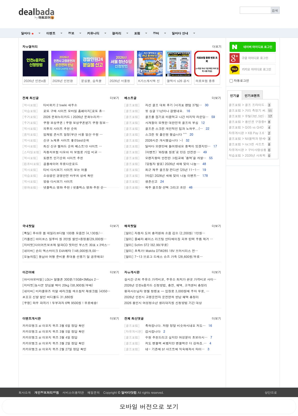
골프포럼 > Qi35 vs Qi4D (246, 127)
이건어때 (28, 272)
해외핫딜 (130, 226)
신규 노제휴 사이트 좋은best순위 (55, 140)
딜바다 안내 (180, 33)
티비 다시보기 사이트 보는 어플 (54, 169)
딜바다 (27, 33)
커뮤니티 (93, 33)
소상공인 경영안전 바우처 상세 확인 (57, 175)
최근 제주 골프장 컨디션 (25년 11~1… (165, 169)
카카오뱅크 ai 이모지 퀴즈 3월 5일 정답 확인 (53, 331)
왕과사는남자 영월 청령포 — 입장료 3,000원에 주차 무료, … (166, 291)
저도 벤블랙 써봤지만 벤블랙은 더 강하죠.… (167, 343)
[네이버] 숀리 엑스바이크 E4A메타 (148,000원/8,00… (60, 250)
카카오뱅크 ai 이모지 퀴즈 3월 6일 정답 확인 (53, 325)
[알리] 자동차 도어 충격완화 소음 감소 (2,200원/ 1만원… (164, 233)
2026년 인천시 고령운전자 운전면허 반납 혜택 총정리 (161, 297)
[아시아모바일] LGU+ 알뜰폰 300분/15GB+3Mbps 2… (60, 279)
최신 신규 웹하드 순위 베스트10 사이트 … (62, 146)
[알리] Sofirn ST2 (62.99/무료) (146, 244)
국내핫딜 (28, 226)
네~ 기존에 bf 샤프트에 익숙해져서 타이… (166, 349)
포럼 (137, 33)
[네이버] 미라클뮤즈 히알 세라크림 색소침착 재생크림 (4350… (66, 291)
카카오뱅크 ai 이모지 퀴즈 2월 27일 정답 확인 (54, 349)
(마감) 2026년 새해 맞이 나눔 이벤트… (166, 175)
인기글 (234, 95)
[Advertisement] (169, 14)
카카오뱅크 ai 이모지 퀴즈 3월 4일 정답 (50, 337)
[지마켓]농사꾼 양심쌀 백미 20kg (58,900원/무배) (57, 285)
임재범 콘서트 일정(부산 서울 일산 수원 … (62, 134)
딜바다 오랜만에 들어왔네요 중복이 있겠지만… (170, 146)
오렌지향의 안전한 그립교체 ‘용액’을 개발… (168, 158)
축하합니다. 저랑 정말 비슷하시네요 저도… (168, 325)
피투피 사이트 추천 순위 (49, 128)
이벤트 (50, 33)
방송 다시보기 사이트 (47, 181)
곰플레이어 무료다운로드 (50, 163)
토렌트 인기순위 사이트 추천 (52, 158)
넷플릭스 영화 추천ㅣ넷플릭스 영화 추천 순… (64, 187)
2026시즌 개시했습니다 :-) (156, 140)
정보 (71, 33)
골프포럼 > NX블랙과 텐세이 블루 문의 (256, 138)
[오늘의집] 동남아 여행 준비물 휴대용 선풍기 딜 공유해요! (63, 256)
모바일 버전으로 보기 (148, 406)
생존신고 (144, 181)
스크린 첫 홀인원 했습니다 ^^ (158, 134)
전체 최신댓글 (134, 318)
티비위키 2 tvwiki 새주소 (49, 105)
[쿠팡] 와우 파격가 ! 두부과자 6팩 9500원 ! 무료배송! (60, 303)
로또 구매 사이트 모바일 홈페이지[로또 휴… (63, 111)
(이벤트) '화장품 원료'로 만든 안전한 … (165, 152)
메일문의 (94, 392)
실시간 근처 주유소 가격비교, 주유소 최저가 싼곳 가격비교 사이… (170, 279)
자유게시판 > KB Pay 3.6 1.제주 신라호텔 (258, 133)
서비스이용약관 (73, 392)
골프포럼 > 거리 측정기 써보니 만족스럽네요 (260, 110)
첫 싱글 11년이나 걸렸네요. (157, 111)
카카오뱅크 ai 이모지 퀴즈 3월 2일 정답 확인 (53, 343)
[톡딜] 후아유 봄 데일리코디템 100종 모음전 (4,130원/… (62, 233)
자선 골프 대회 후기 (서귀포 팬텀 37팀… (166, 105)
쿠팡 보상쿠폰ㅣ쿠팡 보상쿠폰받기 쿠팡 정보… (65, 122)
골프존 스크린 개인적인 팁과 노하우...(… (166, 128)
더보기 (217, 46)
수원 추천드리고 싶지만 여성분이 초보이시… (168, 337)
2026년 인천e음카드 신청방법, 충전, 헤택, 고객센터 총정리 (165, 285)
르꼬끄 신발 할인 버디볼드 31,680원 (48, 297)
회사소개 (25, 392)
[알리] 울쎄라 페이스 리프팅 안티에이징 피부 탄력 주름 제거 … (168, 239)
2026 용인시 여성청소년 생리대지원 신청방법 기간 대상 (163, 303)
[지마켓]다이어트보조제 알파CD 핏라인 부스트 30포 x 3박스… (66, 244)
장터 (156, 33)
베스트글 (130, 98)
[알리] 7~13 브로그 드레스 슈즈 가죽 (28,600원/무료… (163, 256)
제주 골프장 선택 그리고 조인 (158, 187)
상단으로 (271, 392)
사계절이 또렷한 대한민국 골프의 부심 (164, 122)
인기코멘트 (252, 95)
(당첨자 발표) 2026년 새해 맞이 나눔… (165, 163)
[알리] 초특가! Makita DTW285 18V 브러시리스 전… (161, 250)
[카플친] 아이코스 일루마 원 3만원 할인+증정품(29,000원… (64, 239)
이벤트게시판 (31, 318)
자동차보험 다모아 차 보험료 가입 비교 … (62, 152)
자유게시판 (132, 272)
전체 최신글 (30, 98)
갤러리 (116, 33)
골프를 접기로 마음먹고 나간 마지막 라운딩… (169, 116)
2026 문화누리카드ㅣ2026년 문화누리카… (62, 116)
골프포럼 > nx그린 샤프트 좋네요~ (253, 144)
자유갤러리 (30, 46)
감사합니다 (144, 331)
